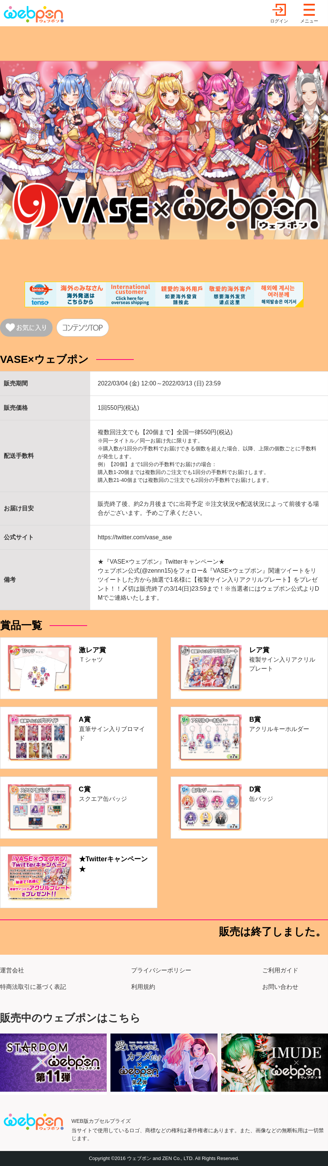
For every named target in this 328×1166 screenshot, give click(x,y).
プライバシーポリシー (161, 970)
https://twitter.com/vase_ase (135, 537)
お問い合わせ (280, 987)
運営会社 (12, 970)
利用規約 (143, 987)
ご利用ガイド (280, 970)
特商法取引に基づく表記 (33, 987)
